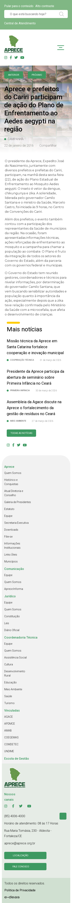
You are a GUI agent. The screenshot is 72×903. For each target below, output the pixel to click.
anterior (13, 75)
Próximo (37, 75)
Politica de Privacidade (20, 890)
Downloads (11, 529)
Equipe (8, 515)
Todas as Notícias (21, 433)
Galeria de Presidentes (17, 502)
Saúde (8, 696)
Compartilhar (48, 145)
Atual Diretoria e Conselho (13, 493)
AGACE (8, 716)
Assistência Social (15, 657)
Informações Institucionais (12, 545)
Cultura (8, 664)
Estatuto (9, 509)
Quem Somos (12, 472)
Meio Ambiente (13, 689)
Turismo (9, 703)
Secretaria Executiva (16, 522)
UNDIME (9, 751)
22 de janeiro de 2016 (19, 145)
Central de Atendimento (20, 23)
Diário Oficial (11, 630)
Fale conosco (20, 866)
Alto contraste (44, 6)
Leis (6, 623)
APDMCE (9, 723)
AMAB (8, 730)
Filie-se (8, 536)
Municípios (11, 561)
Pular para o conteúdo (18, 6)
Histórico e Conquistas (11, 482)
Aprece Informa (13, 588)
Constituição (12, 616)
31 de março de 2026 (50, 360)
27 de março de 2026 (42, 421)
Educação (10, 682)
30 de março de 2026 (46, 390)
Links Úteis (10, 554)
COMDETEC (11, 744)
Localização (20, 855)
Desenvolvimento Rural (14, 673)
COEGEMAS (11, 737)
